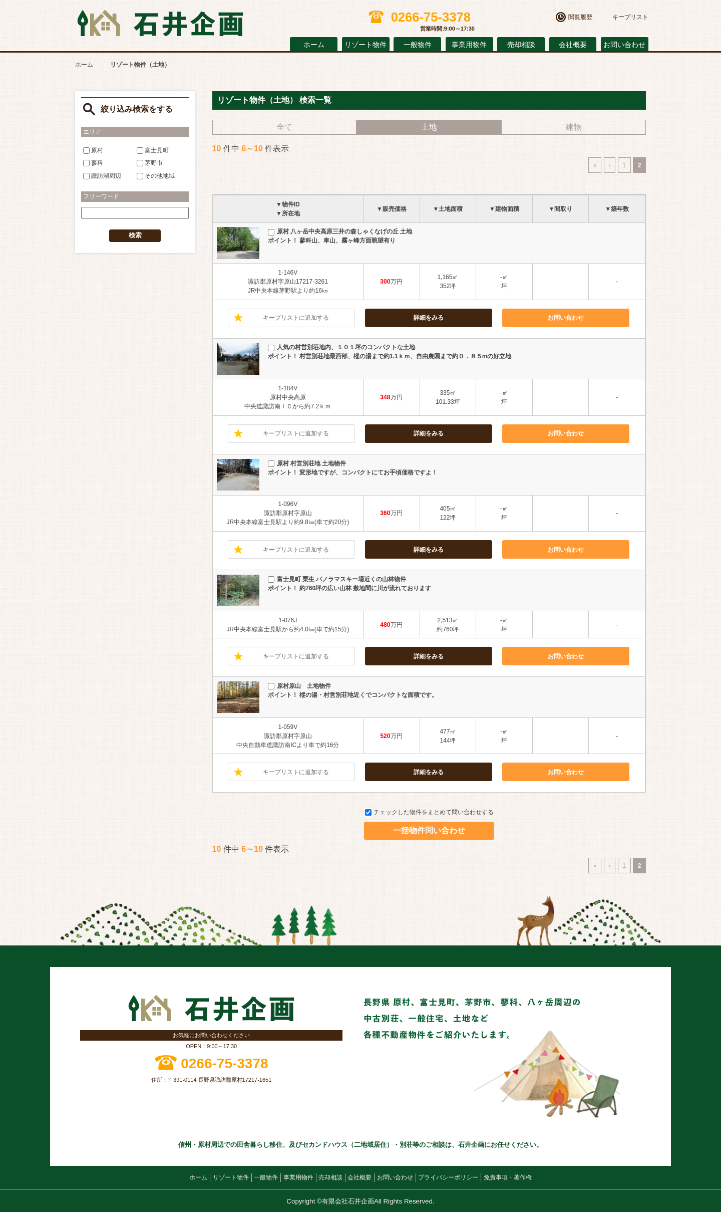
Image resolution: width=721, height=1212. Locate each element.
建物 (574, 127)
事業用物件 (469, 45)
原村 (93, 149)
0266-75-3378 (224, 1063)
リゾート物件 (365, 45)
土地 (429, 127)
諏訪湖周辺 (102, 175)
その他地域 (156, 175)
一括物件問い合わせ (429, 830)
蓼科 (93, 162)
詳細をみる (429, 317)
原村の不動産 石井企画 (160, 23)
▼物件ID (288, 204)
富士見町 (153, 149)
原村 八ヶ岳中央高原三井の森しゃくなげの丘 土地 (340, 231)
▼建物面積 (504, 208)
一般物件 (418, 45)
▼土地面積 (448, 208)
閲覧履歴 (580, 17)
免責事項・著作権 (508, 1177)
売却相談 (521, 45)
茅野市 (150, 162)
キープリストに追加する (296, 317)
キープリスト (630, 17)
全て (284, 127)
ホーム (313, 45)
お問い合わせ (624, 45)
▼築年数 (617, 208)
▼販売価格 (392, 208)
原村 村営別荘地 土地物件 (307, 463)
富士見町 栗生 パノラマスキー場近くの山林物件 (337, 579)
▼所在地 (288, 213)
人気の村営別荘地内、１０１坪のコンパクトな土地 (341, 347)
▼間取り (561, 208)
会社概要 (573, 45)
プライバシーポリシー (448, 1177)
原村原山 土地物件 (299, 685)
